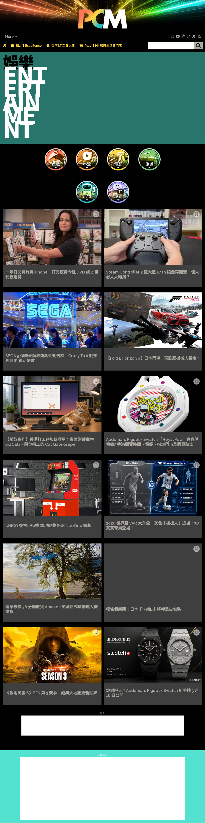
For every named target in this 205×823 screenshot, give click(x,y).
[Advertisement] (102, 726)
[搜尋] (198, 45)
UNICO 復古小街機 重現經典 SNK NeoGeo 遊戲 (48, 525)
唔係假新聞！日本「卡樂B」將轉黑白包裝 (143, 609)
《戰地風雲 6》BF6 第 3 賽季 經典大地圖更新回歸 (51, 693)
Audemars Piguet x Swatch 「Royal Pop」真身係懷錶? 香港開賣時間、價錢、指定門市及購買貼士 (152, 442)
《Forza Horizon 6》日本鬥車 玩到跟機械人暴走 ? (152, 358)
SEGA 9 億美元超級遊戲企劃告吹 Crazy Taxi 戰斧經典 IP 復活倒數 (51, 358)
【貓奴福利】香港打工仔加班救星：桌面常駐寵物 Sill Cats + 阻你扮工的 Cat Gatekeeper (49, 442)
